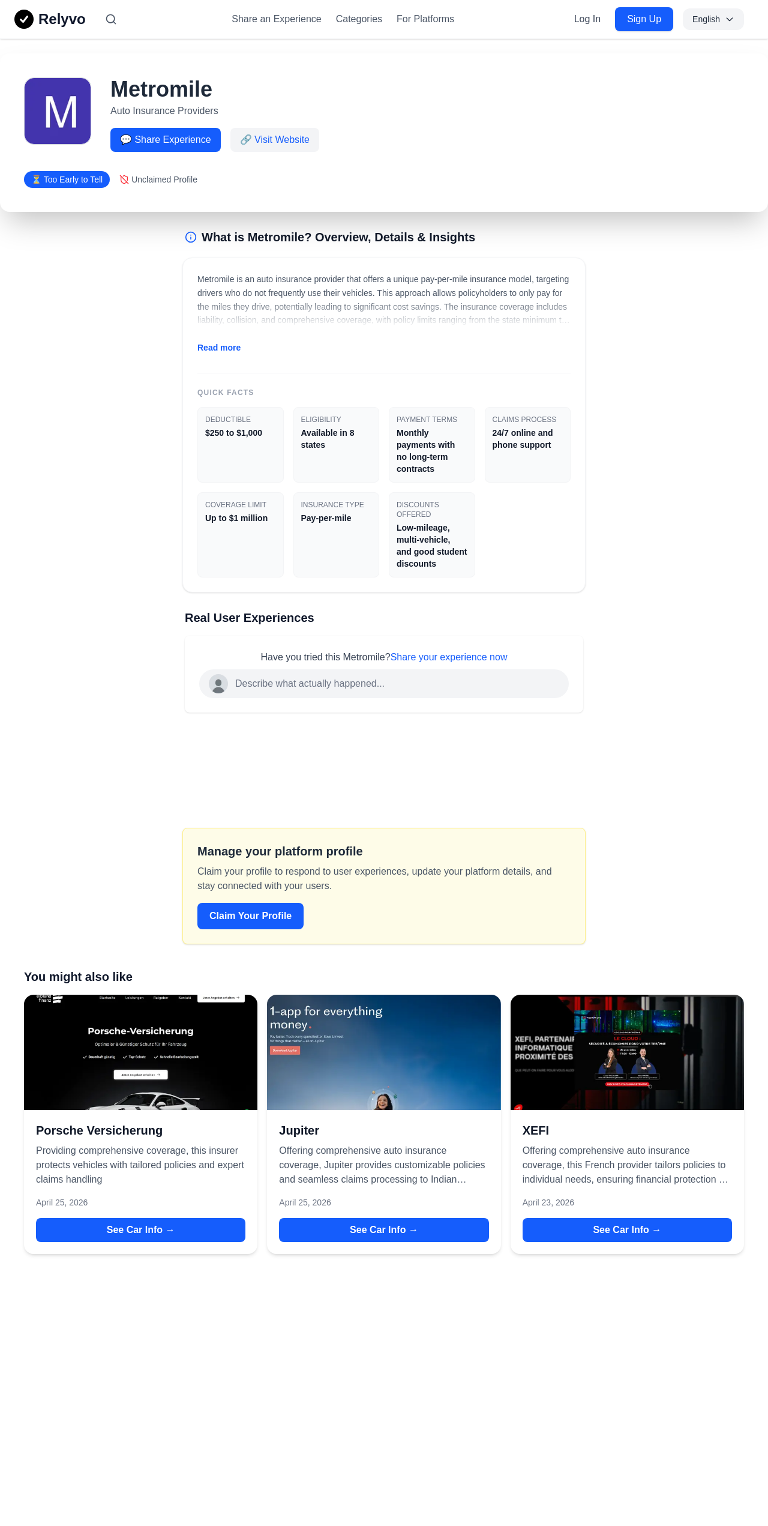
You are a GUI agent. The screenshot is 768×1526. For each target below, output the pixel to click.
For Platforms (425, 19)
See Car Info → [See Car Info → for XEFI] (627, 1230)
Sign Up (644, 19)
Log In (587, 19)
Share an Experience (276, 19)
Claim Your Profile (250, 916)
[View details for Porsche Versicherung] (140, 1052)
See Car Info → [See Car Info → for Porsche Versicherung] (141, 1230)
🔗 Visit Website (275, 139)
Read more (219, 347)
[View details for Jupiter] (383, 1052)
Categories (359, 19)
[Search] (111, 19)
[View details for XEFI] (627, 1052)
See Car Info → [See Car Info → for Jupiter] (384, 1230)
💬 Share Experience (165, 139)
